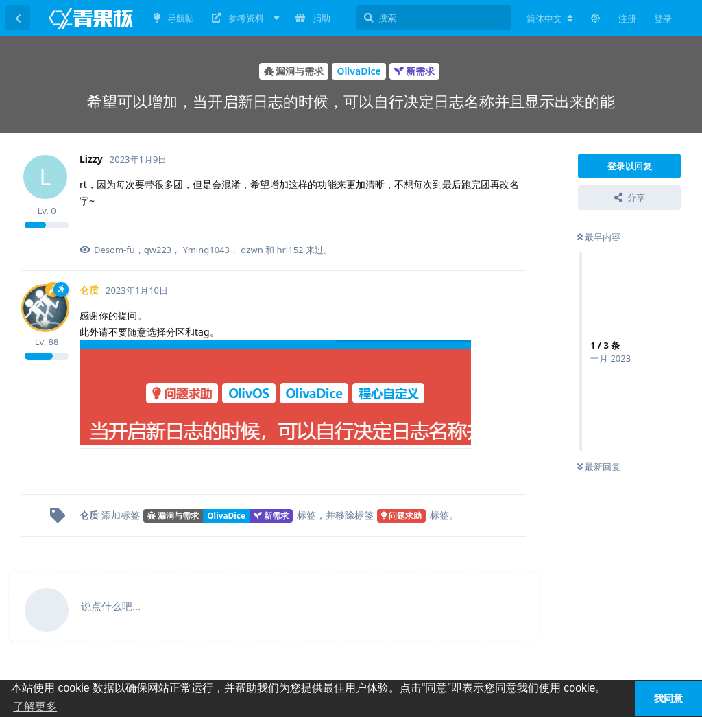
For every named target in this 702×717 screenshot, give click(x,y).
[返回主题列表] (17, 17)
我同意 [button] (668, 698)
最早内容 (598, 237)
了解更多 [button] (35, 706)
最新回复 (598, 466)
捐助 (312, 18)
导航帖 (174, 18)
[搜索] (433, 17)
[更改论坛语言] (550, 18)
